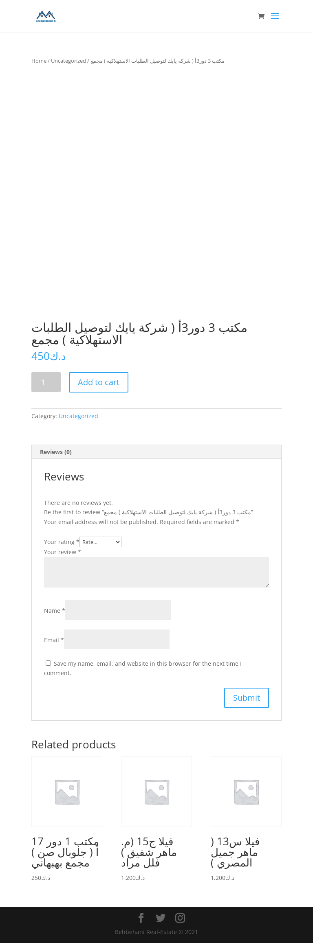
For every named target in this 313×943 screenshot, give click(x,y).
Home (38, 60)
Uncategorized (68, 60)
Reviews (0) (56, 452)
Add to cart (98, 382)
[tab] (56, 452)
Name (54, 610)
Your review (62, 552)
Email (54, 640)
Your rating (61, 542)
